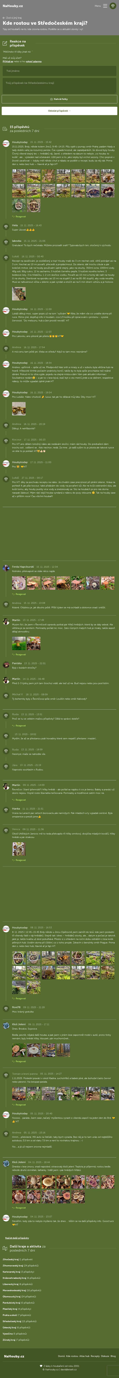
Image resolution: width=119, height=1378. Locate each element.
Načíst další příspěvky (17, 1238)
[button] (105, 6)
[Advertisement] (59, 533)
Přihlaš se (8, 61)
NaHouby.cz (13, 6)
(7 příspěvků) (17, 1315)
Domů (61, 1356)
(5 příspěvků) (15, 1333)
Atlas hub (84, 1356)
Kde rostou (72, 1356)
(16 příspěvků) (22, 1290)
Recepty (95, 1356)
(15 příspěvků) (20, 1321)
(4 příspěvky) (17, 1309)
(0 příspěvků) (19, 1302)
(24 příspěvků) (21, 1265)
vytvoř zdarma (33, 61)
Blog (113, 1356)
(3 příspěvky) (18, 1271)
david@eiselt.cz (69, 1369)
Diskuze (105, 1356)
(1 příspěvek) (18, 1259)
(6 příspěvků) (21, 1278)
